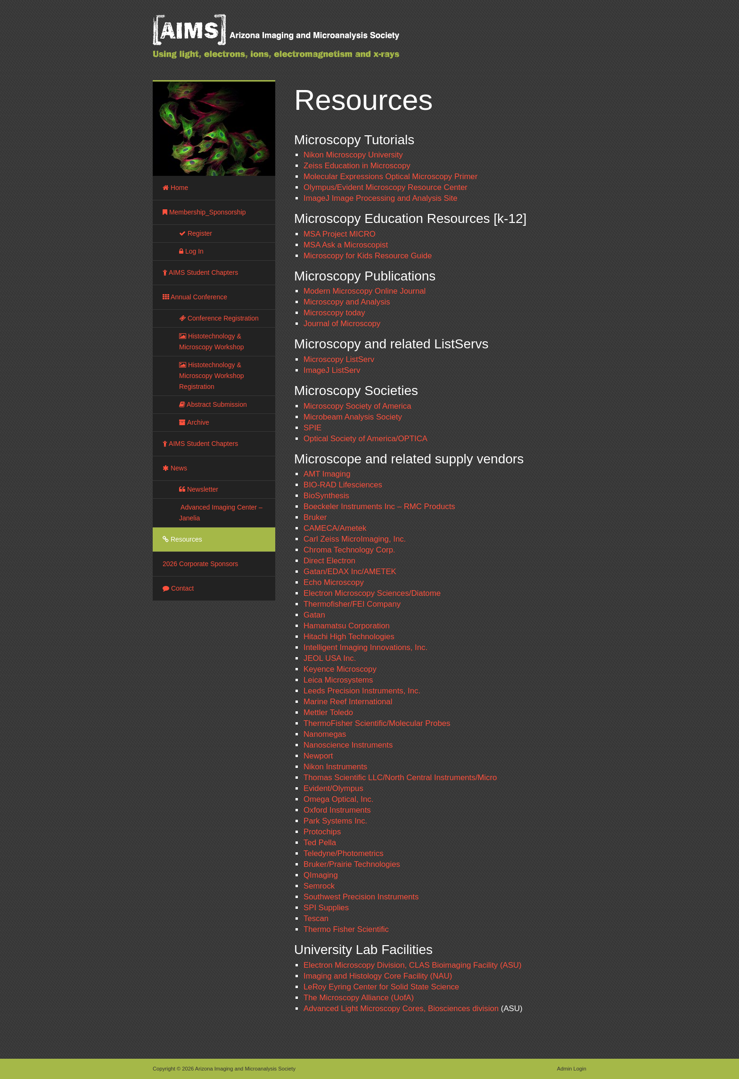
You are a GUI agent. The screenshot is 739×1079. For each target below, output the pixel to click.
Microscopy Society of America (357, 406)
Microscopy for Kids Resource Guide (368, 255)
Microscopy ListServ (339, 359)
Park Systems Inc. (335, 820)
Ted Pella (320, 842)
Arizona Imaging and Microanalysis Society (299, 42)
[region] (214, 129)
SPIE (312, 427)
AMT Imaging (327, 473)
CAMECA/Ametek (335, 528)
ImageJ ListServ (332, 370)
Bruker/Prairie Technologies (352, 864)
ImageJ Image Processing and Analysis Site (380, 198)
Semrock (319, 885)
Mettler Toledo (328, 712)
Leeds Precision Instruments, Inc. (362, 690)
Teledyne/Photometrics (344, 853)
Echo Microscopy (334, 582)
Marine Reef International (348, 701)
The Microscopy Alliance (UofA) (359, 997)
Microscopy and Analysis (347, 301)
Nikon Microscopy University (353, 154)
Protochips (322, 831)
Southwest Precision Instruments (361, 896)
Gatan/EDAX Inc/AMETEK (350, 571)
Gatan (314, 614)
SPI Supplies (326, 907)
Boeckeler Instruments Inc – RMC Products (379, 506)
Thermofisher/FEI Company (352, 604)
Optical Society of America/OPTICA (365, 438)
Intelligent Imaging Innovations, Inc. (365, 647)
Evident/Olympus (333, 788)
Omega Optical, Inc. (338, 799)
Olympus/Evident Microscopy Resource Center (386, 187)
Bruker (315, 517)
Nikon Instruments (335, 766)
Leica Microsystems (338, 679)
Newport (318, 755)
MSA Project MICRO (340, 234)
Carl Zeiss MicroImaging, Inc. (355, 539)
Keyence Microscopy (340, 669)
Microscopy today (334, 312)
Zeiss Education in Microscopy (357, 165)
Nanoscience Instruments (348, 745)
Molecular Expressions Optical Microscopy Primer (390, 176)
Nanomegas (325, 734)
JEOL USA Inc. (330, 658)
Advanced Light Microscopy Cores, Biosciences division (401, 1008)
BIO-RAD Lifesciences (343, 484)
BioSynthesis (326, 495)
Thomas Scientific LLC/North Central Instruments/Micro (400, 777)
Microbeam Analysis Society (353, 416)
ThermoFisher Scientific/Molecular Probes (377, 723)
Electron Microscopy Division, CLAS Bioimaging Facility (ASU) (413, 965)
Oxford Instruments (337, 810)
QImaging (321, 875)
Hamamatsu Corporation (347, 625)
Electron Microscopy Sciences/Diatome (372, 593)
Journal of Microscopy (342, 323)
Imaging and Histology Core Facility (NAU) (378, 976)
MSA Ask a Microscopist (346, 244)
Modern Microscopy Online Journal (365, 291)
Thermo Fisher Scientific (346, 929)
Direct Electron (329, 560)
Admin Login (571, 1068)
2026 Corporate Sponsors (200, 564)
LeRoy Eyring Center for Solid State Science (381, 986)
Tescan (316, 918)
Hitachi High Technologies (349, 636)
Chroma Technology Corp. (349, 549)
